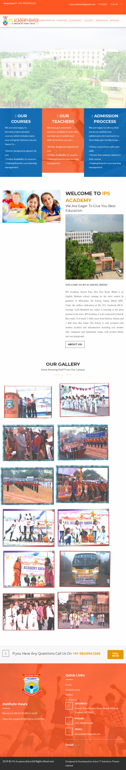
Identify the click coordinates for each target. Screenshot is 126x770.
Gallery (69, 694)
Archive (114, 20)
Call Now (115, 654)
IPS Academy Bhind (21, 761)
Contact (102, 4)
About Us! (75, 344)
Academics (75, 20)
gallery (89, 20)
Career (114, 4)
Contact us (71, 699)
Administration (45, 20)
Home (22, 20)
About (30, 20)
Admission (101, 20)
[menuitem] (22, 21)
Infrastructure (72, 689)
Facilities (62, 20)
